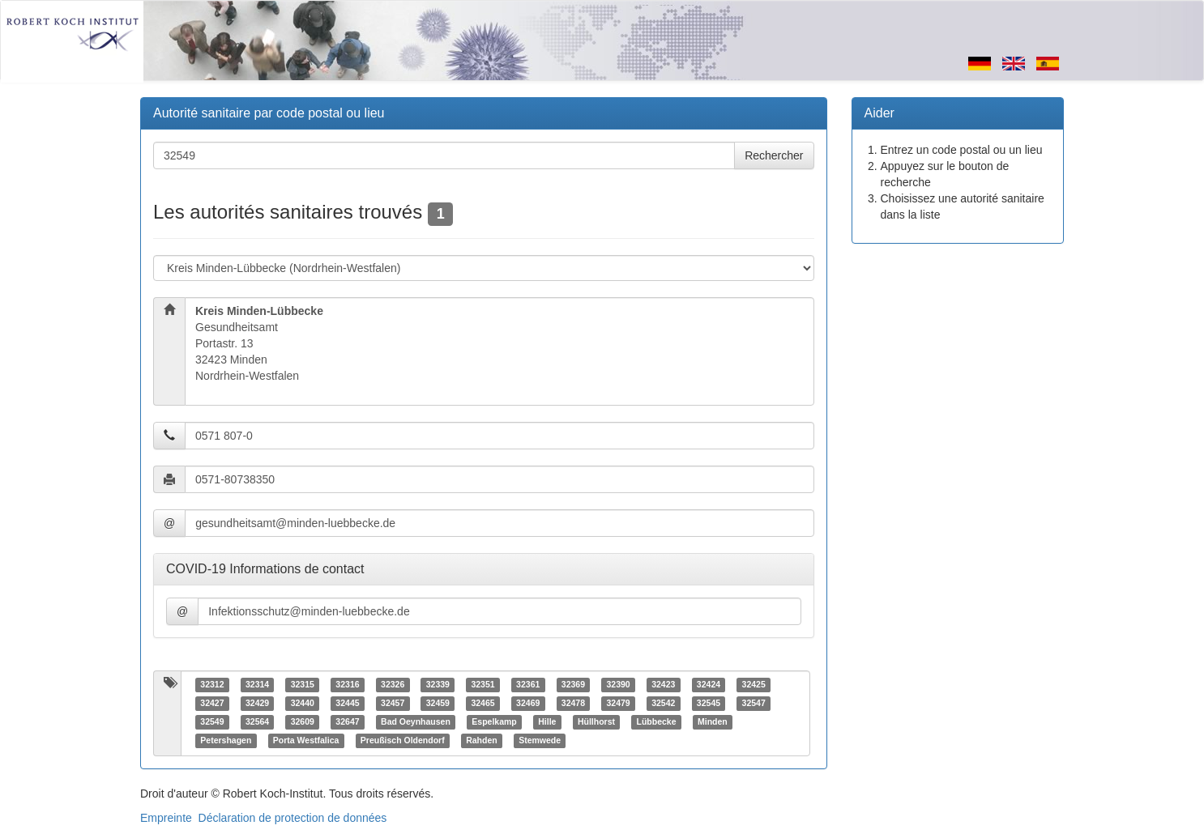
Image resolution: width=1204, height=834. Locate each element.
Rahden (481, 741)
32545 (708, 703)
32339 (438, 685)
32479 (618, 703)
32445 (347, 703)
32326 (392, 685)
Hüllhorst (596, 722)
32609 (302, 722)
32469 (528, 703)
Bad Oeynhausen (415, 722)
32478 (573, 703)
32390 (618, 685)
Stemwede (540, 741)
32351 (482, 685)
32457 (392, 703)
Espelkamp (494, 722)
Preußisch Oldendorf (403, 741)
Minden (713, 722)
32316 (347, 685)
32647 (347, 722)
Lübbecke (657, 722)
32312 (212, 685)
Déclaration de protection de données (293, 817)
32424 (708, 685)
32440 (302, 703)
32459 (438, 703)
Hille (547, 722)
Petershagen (225, 741)
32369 (573, 685)
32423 (663, 685)
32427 (212, 703)
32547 (754, 703)
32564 (257, 722)
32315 (302, 685)
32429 (257, 703)
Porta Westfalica (306, 741)
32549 (212, 722)
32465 (482, 703)
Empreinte (166, 817)
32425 (754, 685)
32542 (663, 703)
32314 (257, 685)
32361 (528, 685)
